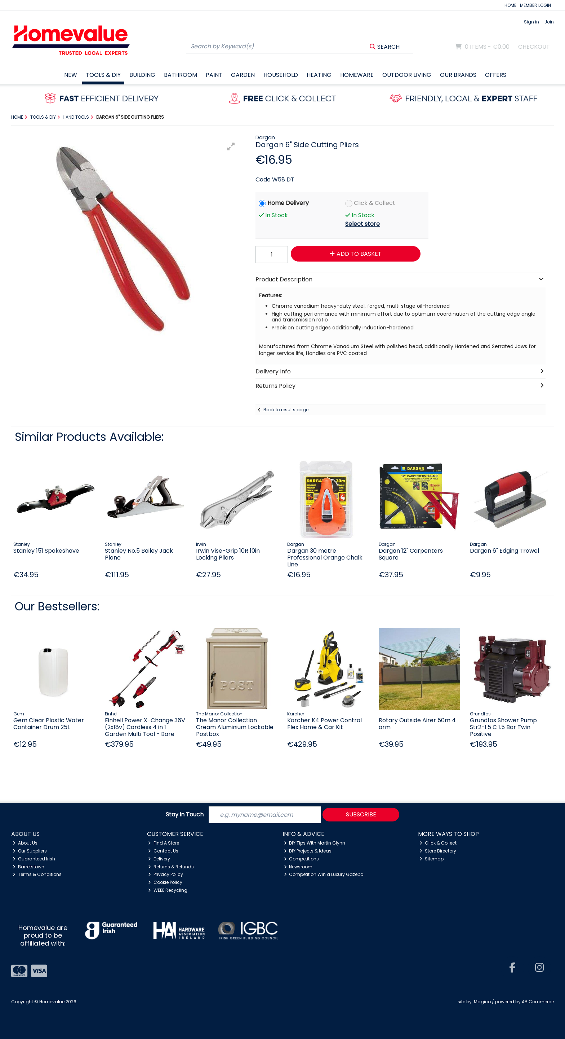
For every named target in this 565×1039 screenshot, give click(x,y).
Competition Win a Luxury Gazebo (324, 874)
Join (549, 22)
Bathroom (180, 75)
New (70, 75)
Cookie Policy (165, 882)
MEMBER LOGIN (535, 5)
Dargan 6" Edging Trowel (504, 551)
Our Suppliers (30, 851)
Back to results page (285, 410)
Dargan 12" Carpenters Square (411, 554)
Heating (319, 75)
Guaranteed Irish (34, 859)
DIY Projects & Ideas (308, 851)
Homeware (357, 75)
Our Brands (458, 75)
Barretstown (28, 867)
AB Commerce (538, 1002)
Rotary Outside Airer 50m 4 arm (417, 723)
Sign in (531, 22)
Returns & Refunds (171, 867)
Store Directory (437, 851)
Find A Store (163, 843)
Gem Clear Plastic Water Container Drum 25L (48, 723)
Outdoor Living (406, 75)
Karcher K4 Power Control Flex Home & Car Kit (324, 723)
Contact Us (163, 851)
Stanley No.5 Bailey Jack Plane (139, 554)
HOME (510, 5)
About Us (25, 843)
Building (142, 75)
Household (280, 75)
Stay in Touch (185, 815)
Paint (214, 75)
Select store (362, 223)
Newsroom (298, 867)
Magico (482, 1002)
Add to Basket (356, 254)
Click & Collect (374, 203)
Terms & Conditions (37, 874)
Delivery (159, 859)
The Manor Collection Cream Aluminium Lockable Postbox (234, 727)
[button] (231, 146)
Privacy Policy (165, 874)
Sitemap (431, 859)
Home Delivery (288, 203)
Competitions (301, 859)
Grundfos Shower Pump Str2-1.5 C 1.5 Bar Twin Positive (503, 727)
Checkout (534, 47)
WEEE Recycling (167, 890)
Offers (495, 75)
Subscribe (361, 814)
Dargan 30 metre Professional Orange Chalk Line (324, 558)
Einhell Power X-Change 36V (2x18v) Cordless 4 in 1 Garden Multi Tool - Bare (145, 727)
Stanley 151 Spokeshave (46, 551)
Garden (243, 75)
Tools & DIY (103, 75)
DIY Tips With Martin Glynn (315, 843)
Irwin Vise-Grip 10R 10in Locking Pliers (228, 554)
